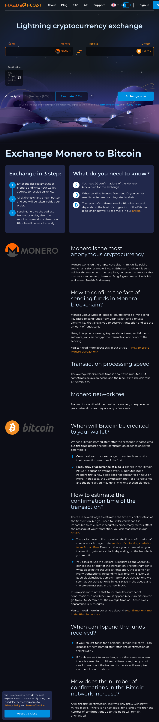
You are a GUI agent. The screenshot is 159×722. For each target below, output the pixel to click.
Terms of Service (41, 704)
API (86, 5)
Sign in (144, 5)
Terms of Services (109, 97)
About (51, 5)
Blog (64, 5)
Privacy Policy (133, 97)
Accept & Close (31, 712)
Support (99, 5)
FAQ (76, 5)
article (136, 204)
